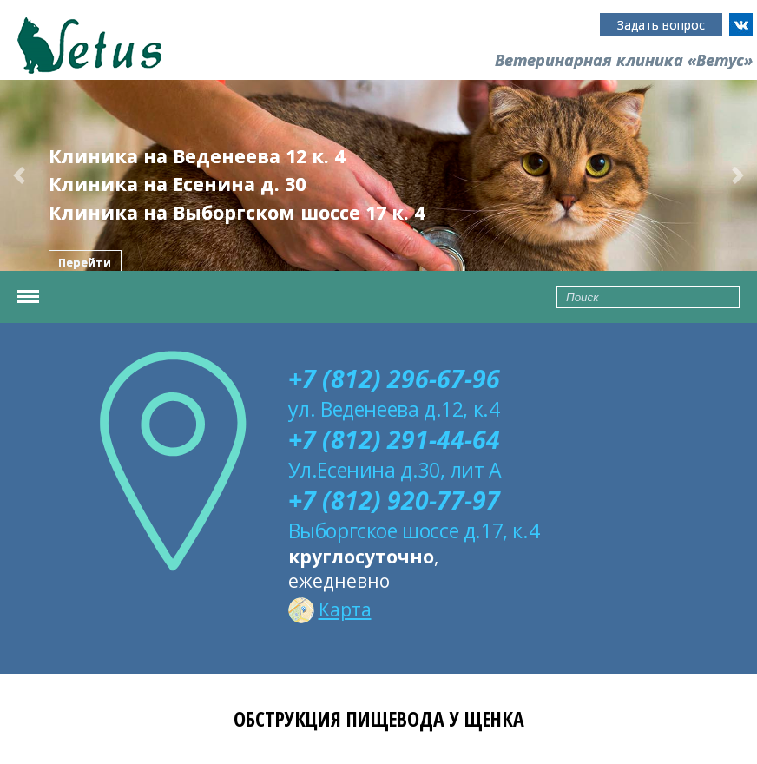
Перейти (84, 263)
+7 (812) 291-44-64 (394, 439)
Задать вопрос (661, 24)
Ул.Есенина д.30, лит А (395, 470)
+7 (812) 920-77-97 (394, 500)
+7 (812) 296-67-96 (394, 378)
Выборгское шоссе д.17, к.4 (414, 530)
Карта (330, 609)
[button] (19, 175)
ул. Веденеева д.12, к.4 (394, 409)
